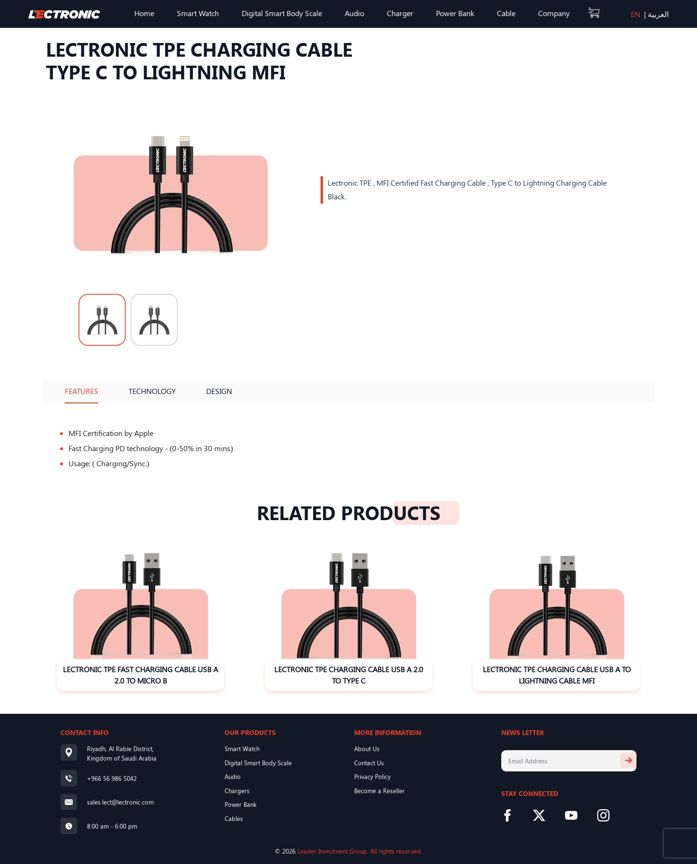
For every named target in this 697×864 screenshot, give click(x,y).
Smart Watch (198, 13)
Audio (354, 13)
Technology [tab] (152, 391)
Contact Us (369, 763)
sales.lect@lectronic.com (120, 802)
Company (554, 13)
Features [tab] (81, 391)
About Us (367, 748)
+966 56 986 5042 (112, 778)
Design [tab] (219, 391)
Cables (234, 818)
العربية (658, 14)
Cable (506, 13)
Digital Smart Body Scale (282, 13)
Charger (400, 13)
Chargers (237, 791)
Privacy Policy (372, 776)
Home (144, 13)
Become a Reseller (379, 791)
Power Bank (455, 13)
